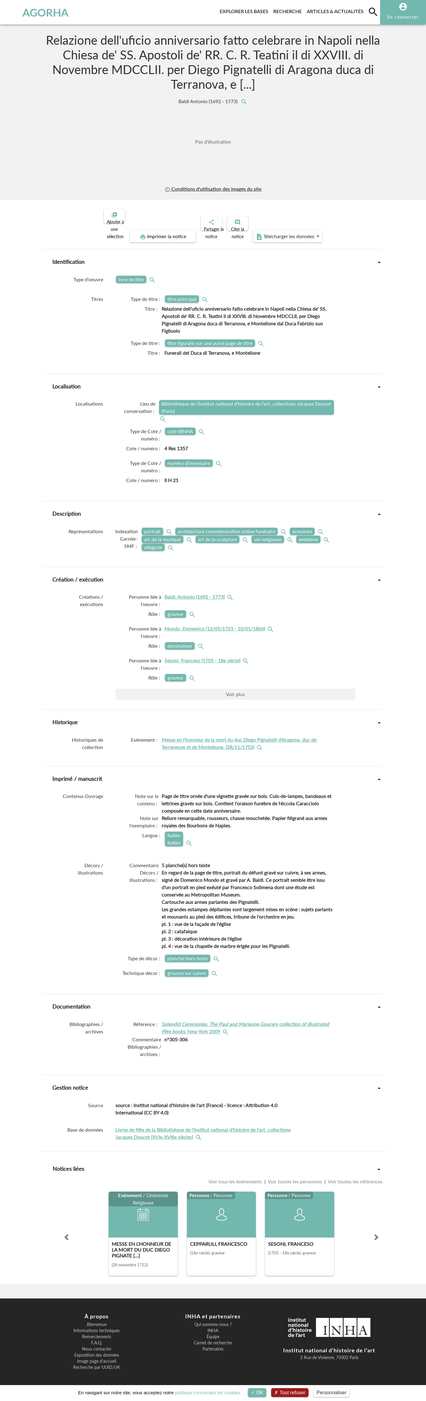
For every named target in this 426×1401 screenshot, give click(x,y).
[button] (66, 1232)
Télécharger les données (282, 231)
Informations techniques (96, 1325)
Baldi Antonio (208, 101)
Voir (235, 689)
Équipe (213, 1331)
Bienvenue (96, 1319)
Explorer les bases (245, 10)
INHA (212, 1325)
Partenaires (213, 1343)
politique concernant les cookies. (208, 1392)
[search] (373, 11)
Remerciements (96, 1331)
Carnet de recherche (213, 1337)
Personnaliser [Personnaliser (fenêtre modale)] (331, 1392)
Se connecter (403, 17)
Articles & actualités (336, 10)
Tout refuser (289, 1392)
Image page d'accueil (96, 1356)
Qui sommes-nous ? (213, 1319)
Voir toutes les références (355, 1176)
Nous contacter (96, 1343)
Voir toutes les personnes (295, 1176)
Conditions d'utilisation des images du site (213, 189)
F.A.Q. (96, 1337)
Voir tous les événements (235, 1176)
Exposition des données (96, 1349)
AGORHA (36, 12)
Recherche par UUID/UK (96, 1362)
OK (257, 1392)
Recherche (288, 10)
